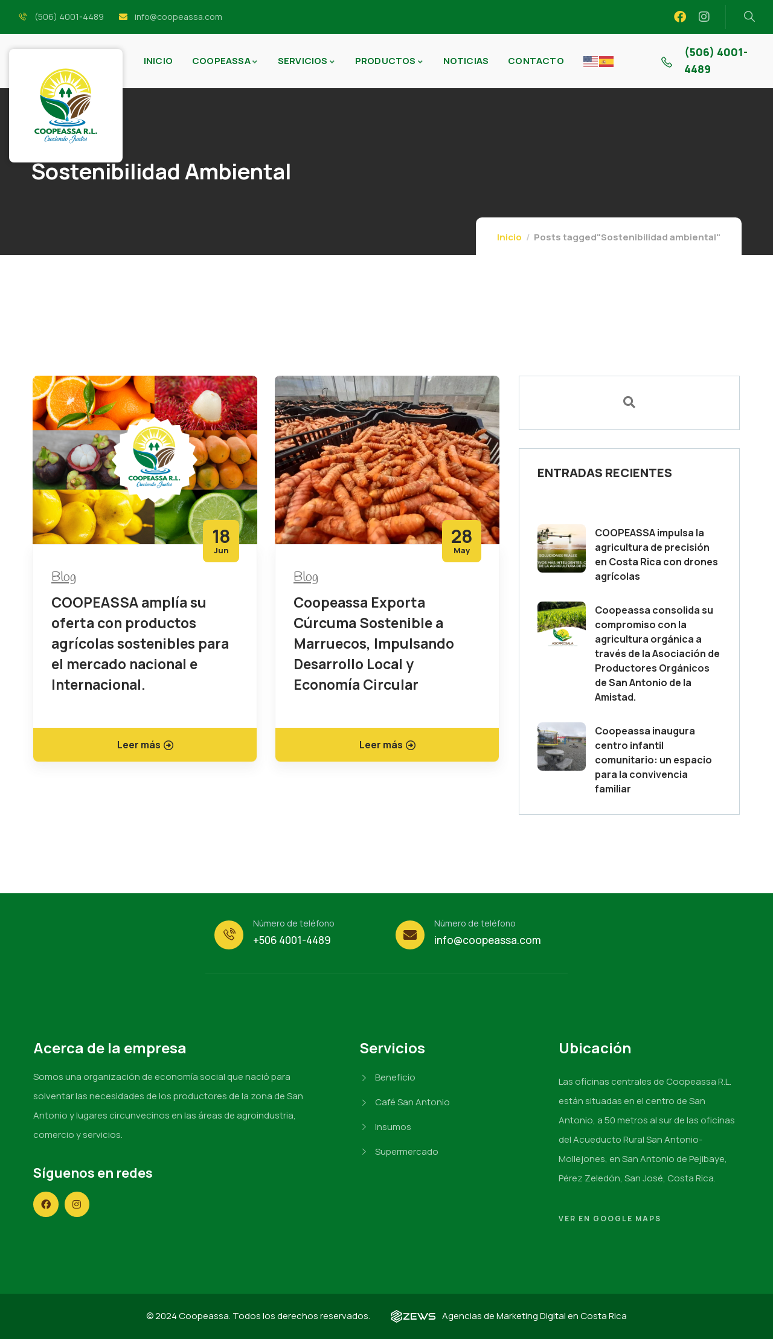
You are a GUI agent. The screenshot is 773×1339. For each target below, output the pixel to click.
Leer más (145, 744)
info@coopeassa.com (487, 940)
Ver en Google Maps (610, 1218)
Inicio (509, 237)
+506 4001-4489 (292, 940)
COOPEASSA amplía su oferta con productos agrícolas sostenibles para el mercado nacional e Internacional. (140, 643)
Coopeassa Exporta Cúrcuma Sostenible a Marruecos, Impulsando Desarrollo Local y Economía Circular (373, 643)
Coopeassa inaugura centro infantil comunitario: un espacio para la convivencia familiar (653, 759)
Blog (63, 577)
